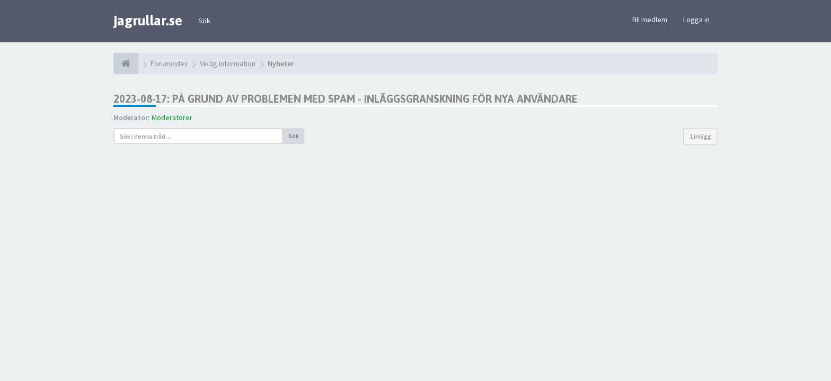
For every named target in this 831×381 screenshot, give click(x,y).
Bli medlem (649, 19)
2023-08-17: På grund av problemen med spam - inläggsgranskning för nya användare (345, 99)
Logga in (696, 19)
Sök (204, 20)
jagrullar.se (147, 21)
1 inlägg (700, 136)
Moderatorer (172, 117)
